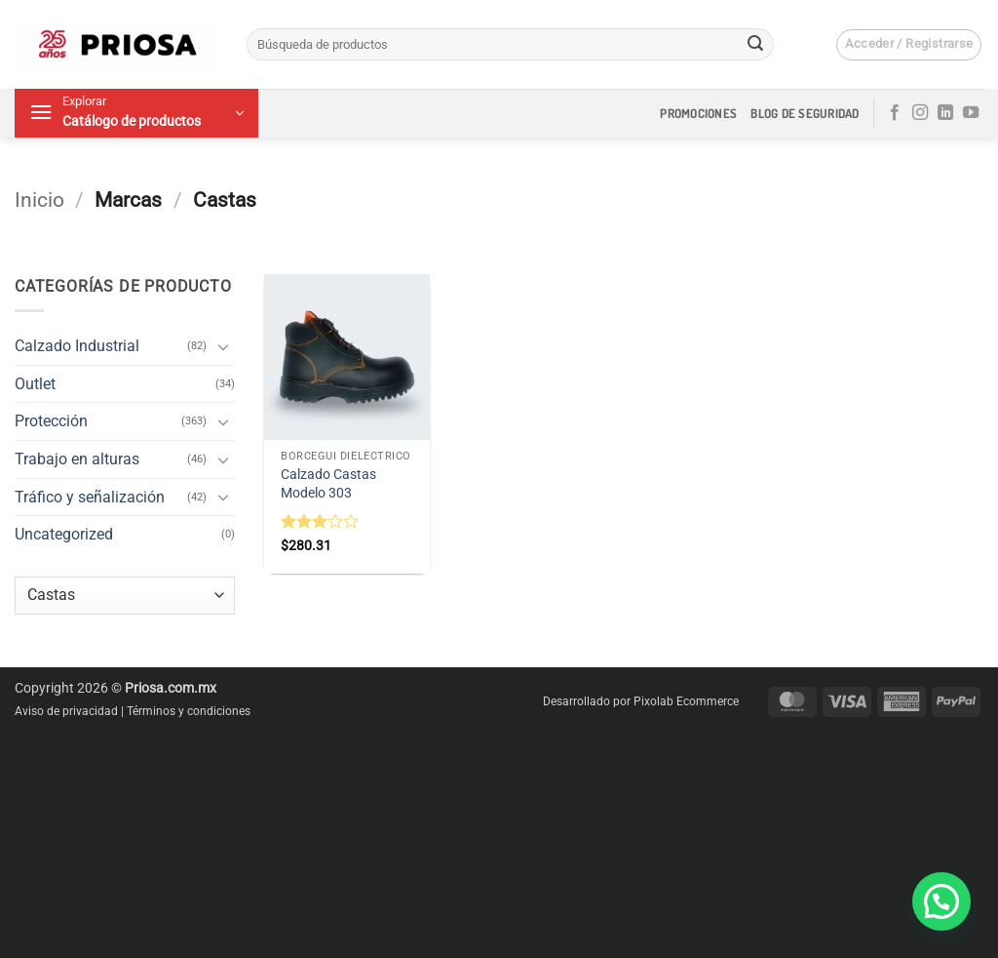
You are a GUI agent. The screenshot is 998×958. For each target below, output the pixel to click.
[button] (908, 44)
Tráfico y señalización (90, 497)
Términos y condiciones (188, 711)
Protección (51, 421)
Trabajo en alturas (77, 459)
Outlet (35, 384)
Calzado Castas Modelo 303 (328, 483)
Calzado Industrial (77, 346)
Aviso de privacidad (66, 711)
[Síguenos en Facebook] (894, 113)
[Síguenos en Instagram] (920, 113)
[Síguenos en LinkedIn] (945, 113)
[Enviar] (755, 44)
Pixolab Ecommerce (686, 701)
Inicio (39, 200)
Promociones (698, 113)
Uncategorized (64, 534)
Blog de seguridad (804, 113)
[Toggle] (223, 346)
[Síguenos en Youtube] (971, 113)
